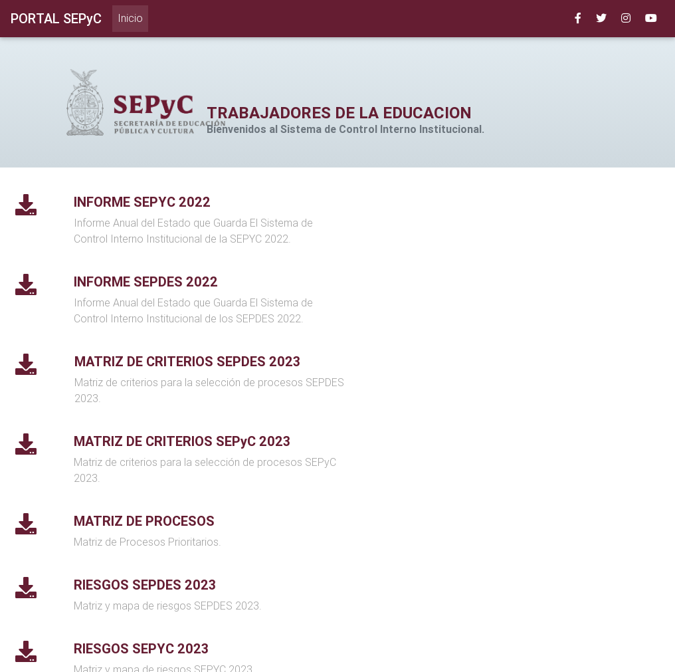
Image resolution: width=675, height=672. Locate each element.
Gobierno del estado (351, 654)
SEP (286, 654)
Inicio (133, 17)
